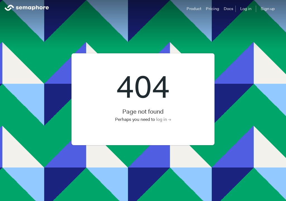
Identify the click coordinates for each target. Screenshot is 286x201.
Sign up (268, 8)
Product (194, 8)
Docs (228, 8)
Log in (245, 8)
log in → (163, 119)
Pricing (212, 8)
